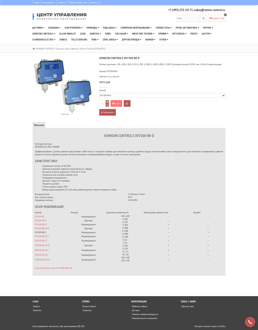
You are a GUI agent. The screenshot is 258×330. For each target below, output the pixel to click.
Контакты (95, 2)
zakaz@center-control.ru (209, 10)
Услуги (36, 2)
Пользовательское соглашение (144, 318)
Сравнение (87, 310)
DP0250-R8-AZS (41, 254)
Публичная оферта (139, 306)
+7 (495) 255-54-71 (180, 10)
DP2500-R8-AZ (41, 224)
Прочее (208, 28)
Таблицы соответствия (78, 2)
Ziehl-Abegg (110, 39)
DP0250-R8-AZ (41, 240)
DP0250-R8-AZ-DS (42, 259)
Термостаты (163, 28)
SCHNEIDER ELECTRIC (43, 39)
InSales (222, 326)
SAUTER (207, 34)
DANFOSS (95, 34)
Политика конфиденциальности (144, 314)
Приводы (93, 28)
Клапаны (54, 28)
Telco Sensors (79, 39)
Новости (62, 2)
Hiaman (150, 39)
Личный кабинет (89, 306)
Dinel (108, 33)
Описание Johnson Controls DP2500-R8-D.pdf (53, 268)
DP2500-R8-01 (41, 220)
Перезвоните (107, 112)
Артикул (102, 90)
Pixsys (194, 33)
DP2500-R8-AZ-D (42, 236)
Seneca (63, 39)
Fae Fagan (121, 34)
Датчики (38, 28)
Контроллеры (74, 28)
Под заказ (109, 28)
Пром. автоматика (187, 28)
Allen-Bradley (67, 33)
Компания (37, 310)
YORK (95, 39)
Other (163, 39)
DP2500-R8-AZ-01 (42, 228)
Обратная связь (187, 306)
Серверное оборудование (136, 28)
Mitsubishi (179, 34)
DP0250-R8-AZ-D (42, 250)
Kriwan (163, 34)
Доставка (135, 310)
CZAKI (83, 33)
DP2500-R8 (39, 216)
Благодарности (49, 2)
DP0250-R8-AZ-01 (42, 245)
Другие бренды (131, 39)
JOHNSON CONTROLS (43, 34)
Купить (116, 103)
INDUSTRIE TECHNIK (143, 34)
